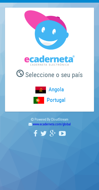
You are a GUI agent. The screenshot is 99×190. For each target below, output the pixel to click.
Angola (56, 89)
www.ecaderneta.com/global (52, 124)
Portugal (56, 99)
